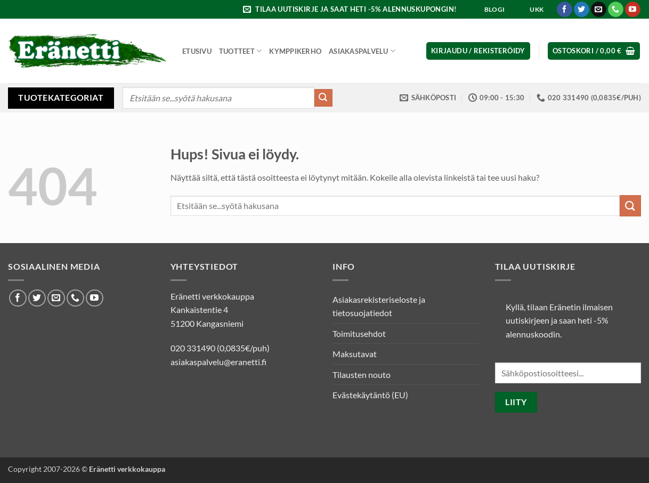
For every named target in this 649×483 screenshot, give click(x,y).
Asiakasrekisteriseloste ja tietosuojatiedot (378, 306)
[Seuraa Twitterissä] (581, 10)
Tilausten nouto (361, 374)
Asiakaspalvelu (362, 51)
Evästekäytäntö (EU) (370, 395)
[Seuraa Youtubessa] (632, 10)
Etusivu (197, 51)
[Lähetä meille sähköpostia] (598, 10)
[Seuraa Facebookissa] (564, 10)
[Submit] (323, 98)
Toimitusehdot (359, 333)
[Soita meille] (615, 10)
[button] (351, 9)
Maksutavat (354, 354)
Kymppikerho (295, 51)
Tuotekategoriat (60, 97)
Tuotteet (240, 51)
